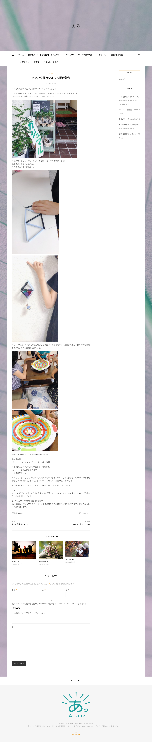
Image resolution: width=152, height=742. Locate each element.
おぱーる (102, 55)
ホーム (21, 55)
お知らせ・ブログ (51, 62)
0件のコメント (84, 513)
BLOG (51, 74)
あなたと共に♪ (70, 559)
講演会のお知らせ (126, 134)
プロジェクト (119, 726)
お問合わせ (24, 62)
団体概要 (31, 55)
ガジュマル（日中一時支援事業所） (80, 55)
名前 (14, 590)
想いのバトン (43, 561)
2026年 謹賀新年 (126, 109)
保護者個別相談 (116, 55)
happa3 (21, 513)
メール (42, 590)
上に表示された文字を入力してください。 (29, 613)
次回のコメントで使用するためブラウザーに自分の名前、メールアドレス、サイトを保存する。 (50, 603)
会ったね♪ (15, 561)
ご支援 (36, 62)
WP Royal (89, 723)
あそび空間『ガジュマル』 (50, 55)
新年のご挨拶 (124, 119)
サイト (68, 590)
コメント (15, 627)
